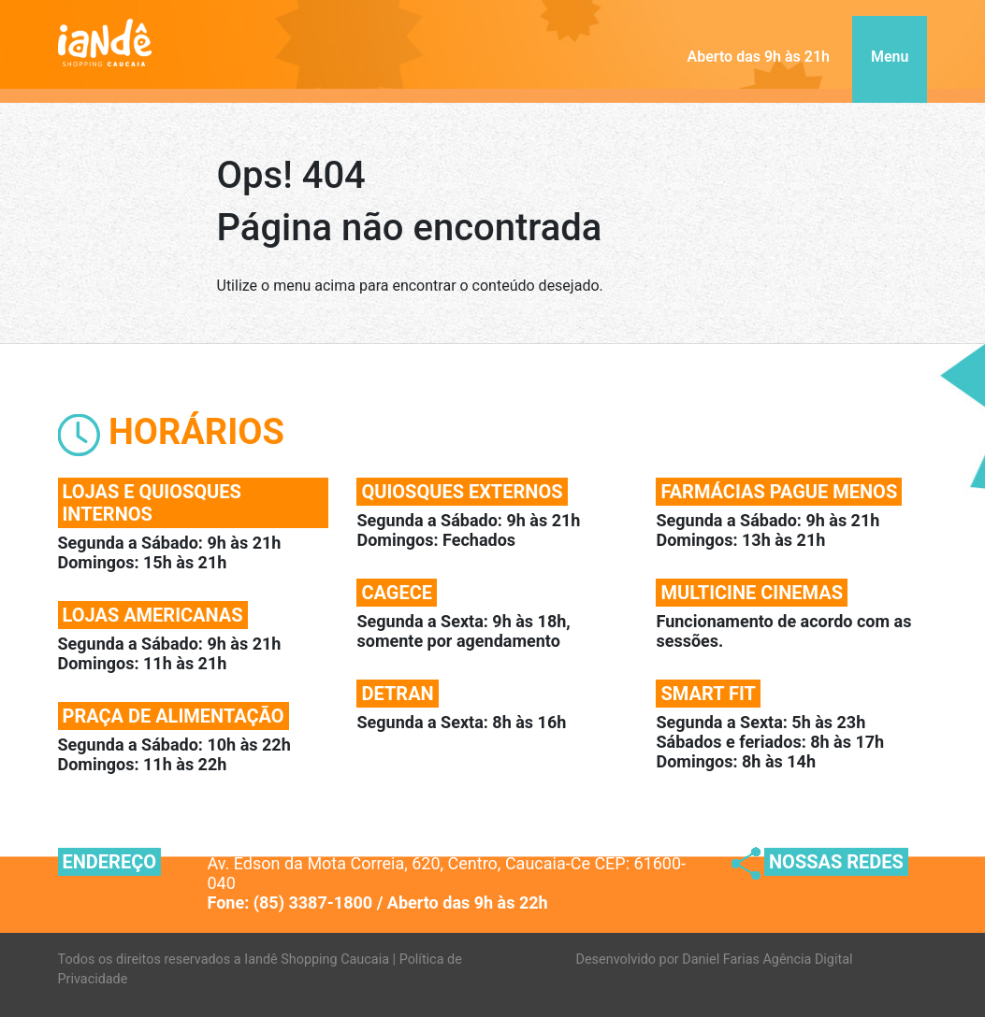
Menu (889, 56)
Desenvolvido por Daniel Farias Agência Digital (714, 959)
